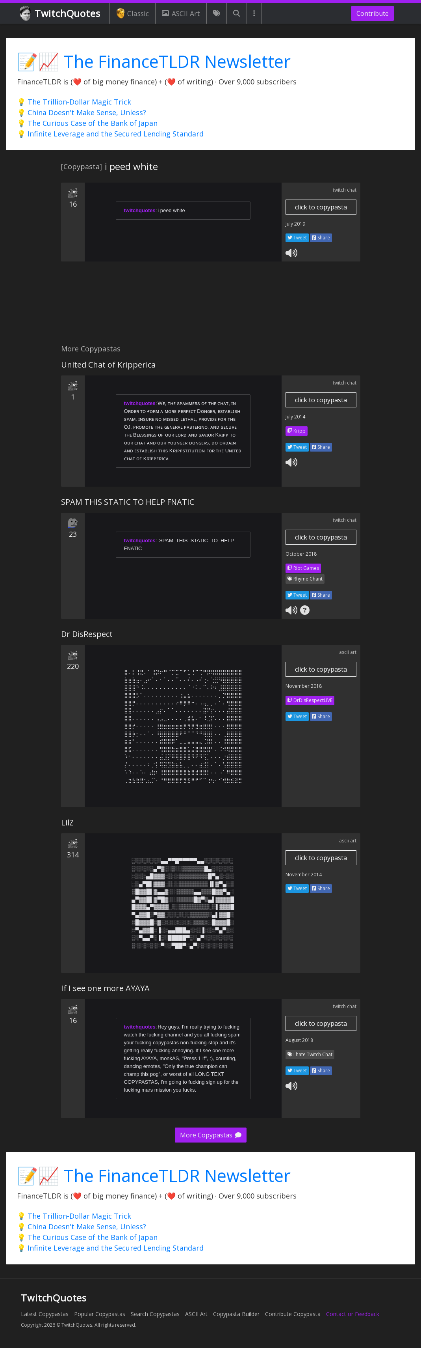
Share (321, 237)
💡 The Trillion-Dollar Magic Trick (74, 101)
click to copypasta (321, 207)
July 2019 (295, 223)
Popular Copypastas (99, 1314)
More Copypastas (210, 1135)
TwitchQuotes (60, 13)
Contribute (372, 13)
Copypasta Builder (236, 1314)
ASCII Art (181, 13)
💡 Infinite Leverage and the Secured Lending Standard (110, 133)
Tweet (297, 237)
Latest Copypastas (45, 1314)
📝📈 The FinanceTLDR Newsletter (154, 61)
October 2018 (301, 554)
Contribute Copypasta (293, 1314)
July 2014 (295, 416)
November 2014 (304, 874)
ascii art (347, 652)
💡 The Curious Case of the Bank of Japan (87, 123)
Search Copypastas (155, 1314)
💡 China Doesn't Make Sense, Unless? (81, 112)
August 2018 (299, 1040)
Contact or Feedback (352, 1314)
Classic (132, 13)
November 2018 (304, 686)
